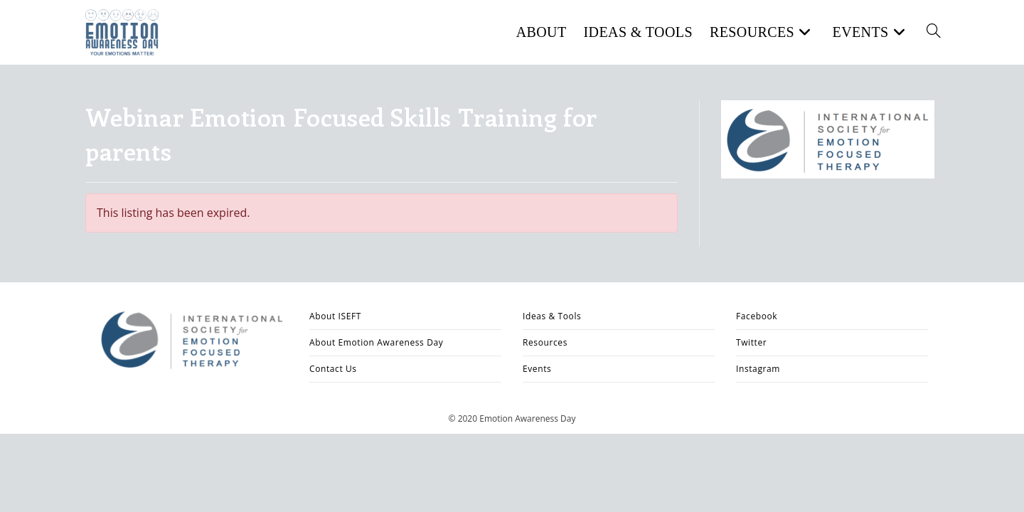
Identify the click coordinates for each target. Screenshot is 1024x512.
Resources (545, 342)
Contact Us (333, 369)
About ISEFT (335, 316)
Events (537, 369)
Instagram (758, 369)
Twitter (751, 342)
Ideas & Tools (552, 316)
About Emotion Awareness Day (376, 342)
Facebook (756, 316)
